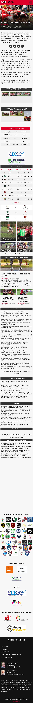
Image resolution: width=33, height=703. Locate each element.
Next (28, 96)
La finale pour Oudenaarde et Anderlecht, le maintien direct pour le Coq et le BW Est (13, 396)
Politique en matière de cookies (11, 654)
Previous (5, 96)
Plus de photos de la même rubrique (16, 254)
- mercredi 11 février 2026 (15, 323)
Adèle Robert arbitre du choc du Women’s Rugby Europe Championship (14, 425)
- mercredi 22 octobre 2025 (14, 348)
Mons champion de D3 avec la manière (15, 457)
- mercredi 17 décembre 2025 (16, 331)
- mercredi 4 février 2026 (15, 327)
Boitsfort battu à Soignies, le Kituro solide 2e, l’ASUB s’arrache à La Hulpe (14, 451)
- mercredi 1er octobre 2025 (15, 355)
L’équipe (4, 649)
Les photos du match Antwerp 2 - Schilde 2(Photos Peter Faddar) (16, 89)
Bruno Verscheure (17, 26)
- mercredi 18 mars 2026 (14, 312)
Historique (5, 646)
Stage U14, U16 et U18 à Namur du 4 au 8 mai (16, 410)
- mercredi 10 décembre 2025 (16, 335)
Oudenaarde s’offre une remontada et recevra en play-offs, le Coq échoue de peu (15, 389)
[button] (5, 94)
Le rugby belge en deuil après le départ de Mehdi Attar (14, 414)
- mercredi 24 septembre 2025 (15, 359)
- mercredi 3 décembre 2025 (15, 339)
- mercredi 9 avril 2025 (16, 367)
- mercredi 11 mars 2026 (15, 316)
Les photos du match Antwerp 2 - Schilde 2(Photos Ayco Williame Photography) (16, 109)
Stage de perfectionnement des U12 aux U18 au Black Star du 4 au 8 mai (15, 407)
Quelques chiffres (7, 657)
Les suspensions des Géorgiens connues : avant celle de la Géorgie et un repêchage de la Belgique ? (16, 393)
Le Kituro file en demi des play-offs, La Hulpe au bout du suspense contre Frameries (15, 447)
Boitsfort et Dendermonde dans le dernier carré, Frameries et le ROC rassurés (15, 386)
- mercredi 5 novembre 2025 (14, 344)
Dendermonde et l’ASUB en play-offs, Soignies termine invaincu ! (14, 382)
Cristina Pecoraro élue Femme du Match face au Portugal (16, 421)
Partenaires (5, 652)
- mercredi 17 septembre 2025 (15, 363)
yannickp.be (16, 701)
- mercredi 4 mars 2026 (16, 319)
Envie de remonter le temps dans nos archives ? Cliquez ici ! (16, 372)
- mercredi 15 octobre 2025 (13, 351)
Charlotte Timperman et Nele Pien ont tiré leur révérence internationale (16, 418)
